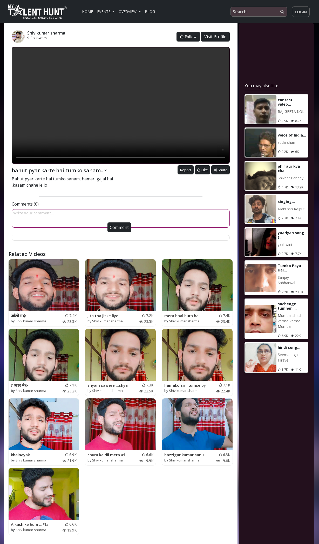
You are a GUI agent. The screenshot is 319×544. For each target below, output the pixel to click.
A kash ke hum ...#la (30, 524)
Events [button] (104, 11)
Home (87, 11)
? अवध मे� (19, 385)
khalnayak (20, 454)
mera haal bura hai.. (183, 315)
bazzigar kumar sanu (184, 454)
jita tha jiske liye (102, 315)
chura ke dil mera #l (106, 454)
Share (220, 169)
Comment (119, 227)
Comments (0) (25, 204)
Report (185, 169)
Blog (150, 11)
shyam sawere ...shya (107, 385)
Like (202, 169)
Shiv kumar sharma (31, 321)
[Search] (258, 12)
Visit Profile (215, 36)
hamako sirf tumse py (185, 385)
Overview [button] (128, 11)
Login (301, 11)
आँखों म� (18, 315)
